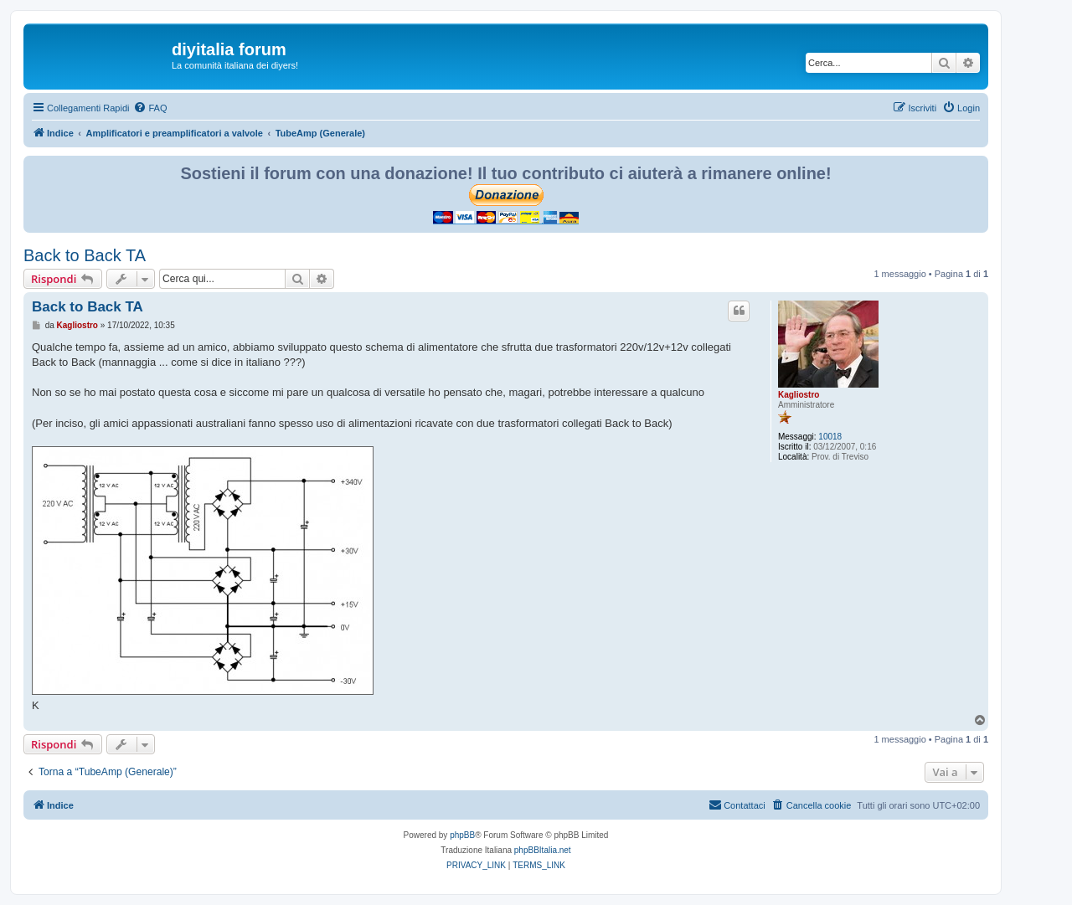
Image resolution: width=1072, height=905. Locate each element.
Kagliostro (798, 394)
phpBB (462, 835)
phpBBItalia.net (542, 850)
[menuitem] (150, 108)
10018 (830, 436)
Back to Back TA (84, 255)
